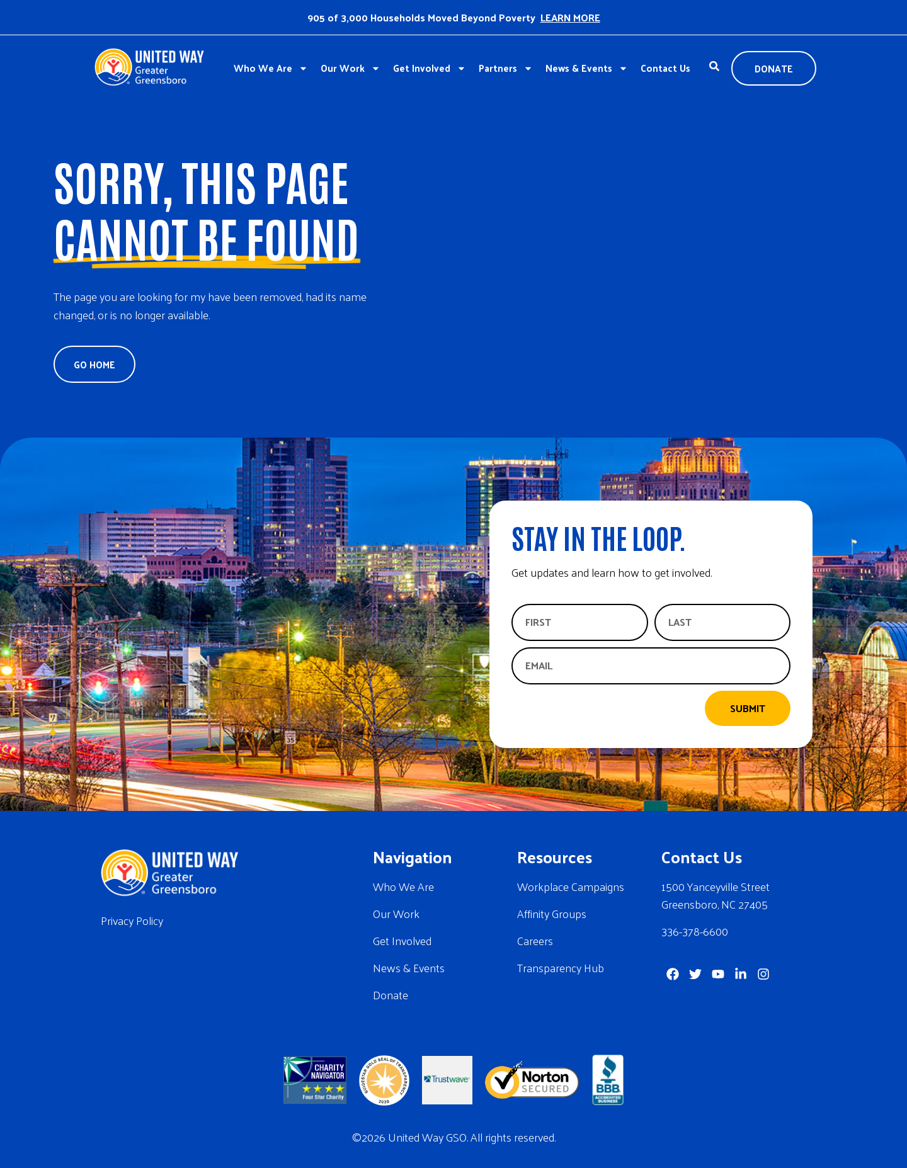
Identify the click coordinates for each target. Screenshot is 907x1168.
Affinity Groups (551, 913)
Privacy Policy (132, 920)
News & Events (586, 68)
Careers (535, 940)
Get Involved (429, 68)
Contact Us (665, 67)
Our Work (350, 68)
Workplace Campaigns (570, 886)
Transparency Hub (560, 967)
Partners (506, 68)
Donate (390, 994)
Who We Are (271, 68)
